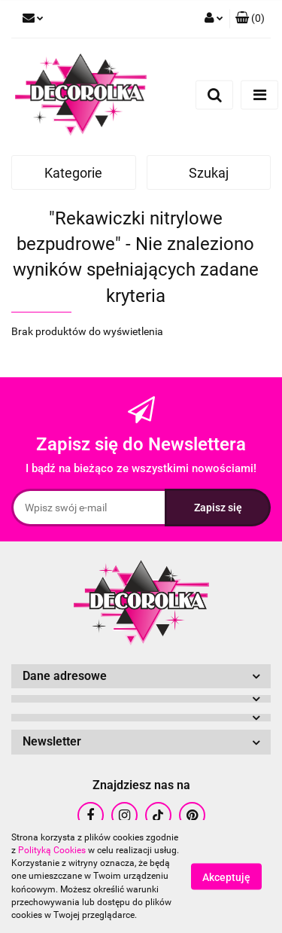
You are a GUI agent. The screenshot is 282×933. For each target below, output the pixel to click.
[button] (250, 19)
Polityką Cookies (52, 850)
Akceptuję (226, 877)
